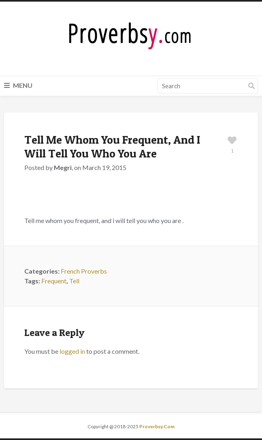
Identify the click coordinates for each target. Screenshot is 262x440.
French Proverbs (84, 271)
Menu (18, 85)
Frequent (53, 281)
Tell (74, 281)
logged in (72, 351)
